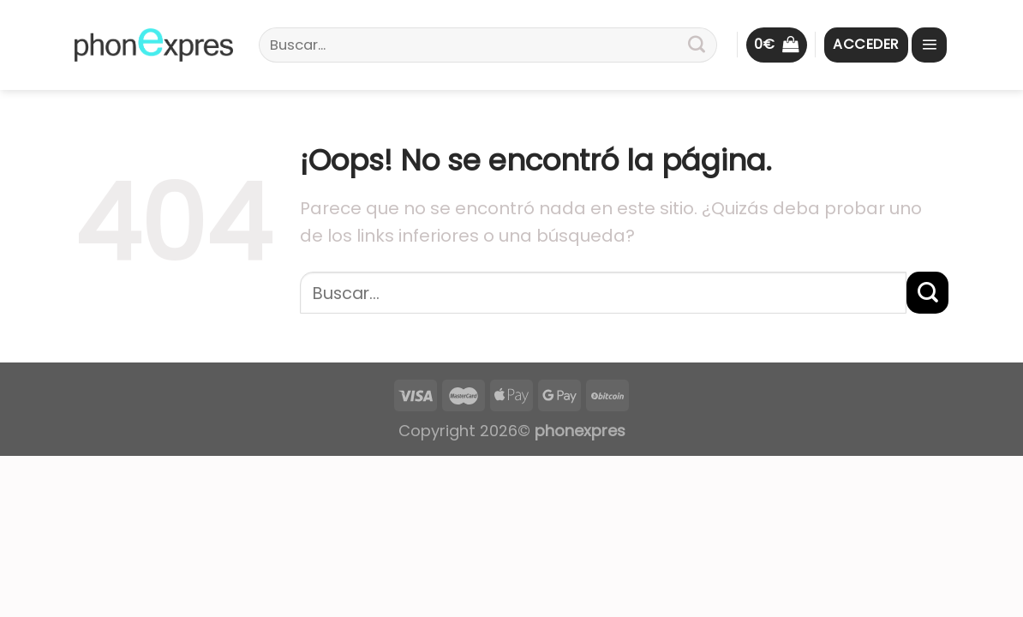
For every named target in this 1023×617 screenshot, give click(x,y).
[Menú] (929, 45)
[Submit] (697, 45)
